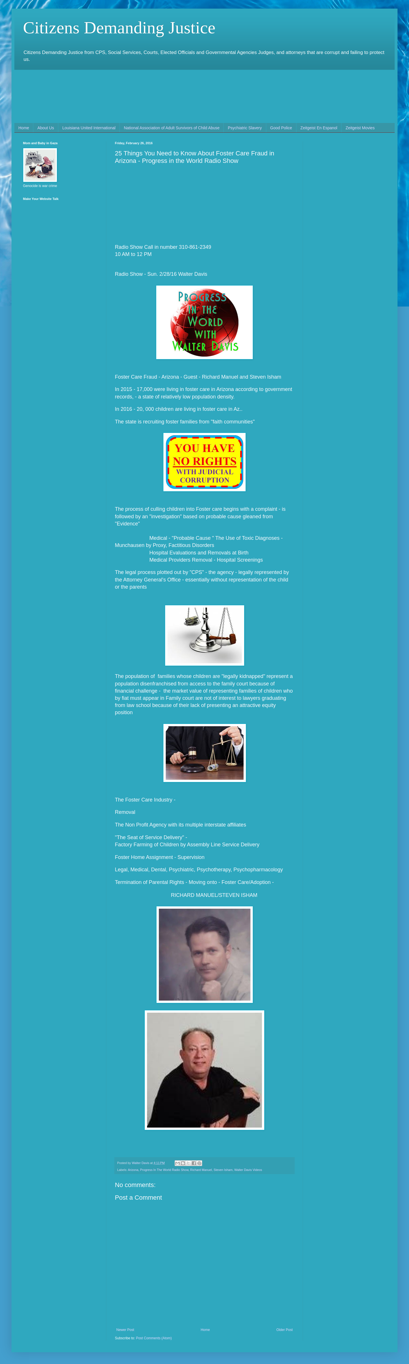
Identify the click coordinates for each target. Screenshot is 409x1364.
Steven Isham (223, 1170)
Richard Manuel (201, 1170)
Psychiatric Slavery (245, 128)
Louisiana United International (88, 128)
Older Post (284, 1330)
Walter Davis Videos (248, 1170)
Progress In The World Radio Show (164, 1170)
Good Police (281, 128)
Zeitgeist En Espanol (318, 128)
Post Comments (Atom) (154, 1338)
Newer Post (125, 1330)
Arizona (133, 1170)
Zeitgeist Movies (360, 128)
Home (23, 128)
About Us (45, 128)
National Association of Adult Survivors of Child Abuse (171, 128)
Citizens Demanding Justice (119, 27)
